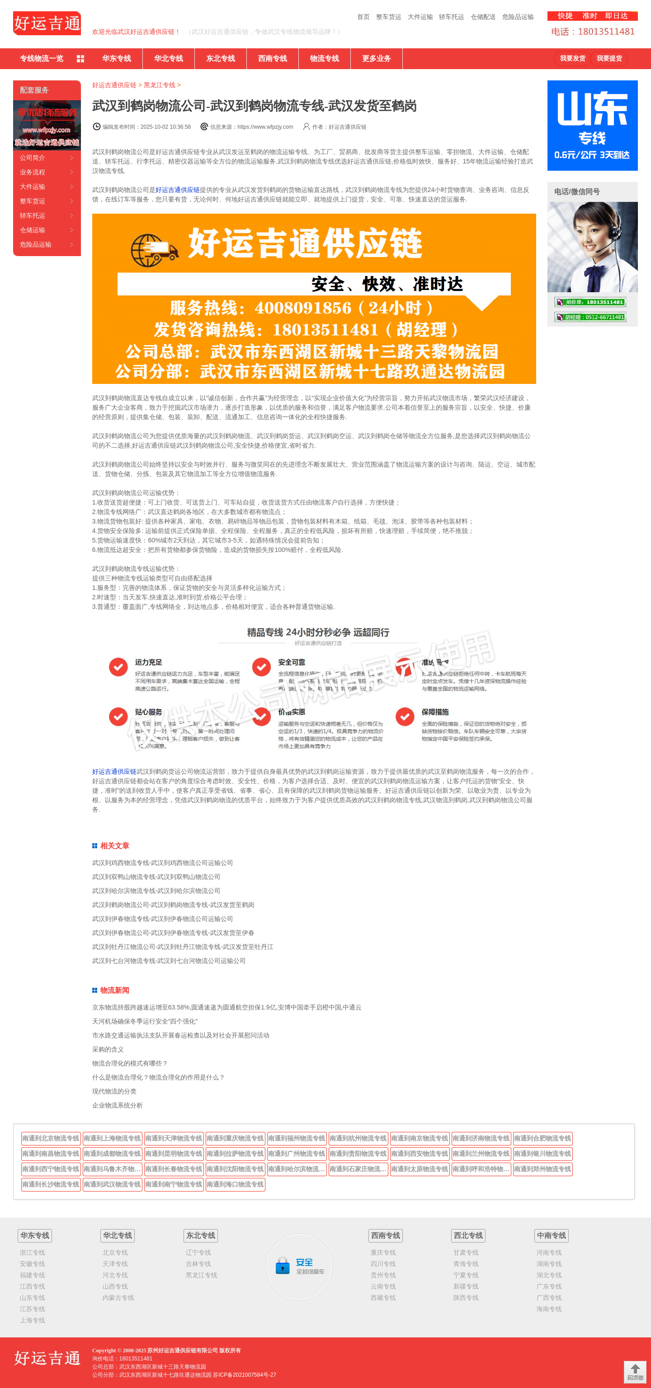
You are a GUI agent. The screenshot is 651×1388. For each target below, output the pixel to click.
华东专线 (116, 58)
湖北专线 (549, 1275)
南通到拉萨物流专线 (235, 1153)
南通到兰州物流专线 (481, 1153)
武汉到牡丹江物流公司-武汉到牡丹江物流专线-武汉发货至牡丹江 (183, 946)
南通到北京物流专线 (50, 1138)
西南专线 (272, 58)
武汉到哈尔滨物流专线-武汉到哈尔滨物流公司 (156, 890)
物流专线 (324, 58)
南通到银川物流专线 (542, 1153)
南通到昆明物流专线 (173, 1153)
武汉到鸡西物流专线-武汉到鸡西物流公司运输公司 (163, 862)
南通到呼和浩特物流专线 (482, 1169)
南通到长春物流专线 (173, 1169)
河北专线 (115, 1275)
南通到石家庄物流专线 (359, 1169)
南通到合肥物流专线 (542, 1138)
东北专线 (220, 58)
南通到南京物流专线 (419, 1138)
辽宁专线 (198, 1252)
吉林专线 (198, 1263)
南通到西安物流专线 (419, 1153)
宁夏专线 (466, 1275)
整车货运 (388, 16)
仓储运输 (32, 230)
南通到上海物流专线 (112, 1138)
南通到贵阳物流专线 (358, 1153)
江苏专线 (32, 1309)
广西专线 (549, 1297)
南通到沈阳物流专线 (235, 1169)
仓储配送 (483, 16)
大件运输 (420, 16)
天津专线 (115, 1263)
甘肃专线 (466, 1252)
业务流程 (32, 172)
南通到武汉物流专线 (112, 1184)
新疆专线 (466, 1286)
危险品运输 (518, 16)
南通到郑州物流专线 (542, 1169)
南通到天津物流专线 (173, 1138)
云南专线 (383, 1286)
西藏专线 (383, 1297)
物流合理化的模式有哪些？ (130, 1063)
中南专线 (551, 1235)
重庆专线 (383, 1252)
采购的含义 (108, 1049)
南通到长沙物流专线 (50, 1184)
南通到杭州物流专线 (358, 1138)
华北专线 (168, 58)
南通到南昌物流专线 (50, 1153)
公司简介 (32, 157)
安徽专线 (32, 1263)
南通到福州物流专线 (296, 1138)
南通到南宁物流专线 (173, 1184)
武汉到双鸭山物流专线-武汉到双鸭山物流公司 (156, 876)
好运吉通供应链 (114, 85)
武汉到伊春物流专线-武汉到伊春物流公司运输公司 (163, 918)
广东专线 (549, 1286)
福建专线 (32, 1275)
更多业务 (376, 58)
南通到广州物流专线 (296, 1153)
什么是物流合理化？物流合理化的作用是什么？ (158, 1077)
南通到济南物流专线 (481, 1138)
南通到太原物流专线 (419, 1169)
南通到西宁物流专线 (50, 1169)
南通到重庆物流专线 (235, 1138)
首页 (363, 16)
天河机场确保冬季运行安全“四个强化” (145, 1021)
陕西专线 (466, 1297)
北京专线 (115, 1252)
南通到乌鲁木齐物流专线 (113, 1169)
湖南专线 (549, 1263)
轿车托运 (451, 16)
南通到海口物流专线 (235, 1184)
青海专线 (466, 1263)
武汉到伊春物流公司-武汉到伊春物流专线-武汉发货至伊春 (173, 932)
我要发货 (572, 58)
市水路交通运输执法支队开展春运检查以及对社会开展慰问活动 (180, 1035)
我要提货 (609, 58)
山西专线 (115, 1286)
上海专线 (32, 1320)
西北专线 (468, 1235)
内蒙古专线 (118, 1297)
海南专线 (549, 1309)
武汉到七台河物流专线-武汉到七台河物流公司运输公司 (169, 960)
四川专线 (383, 1263)
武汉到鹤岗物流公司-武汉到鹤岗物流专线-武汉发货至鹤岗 (173, 904)
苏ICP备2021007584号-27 (244, 1375)
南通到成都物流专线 (112, 1153)
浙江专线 (32, 1252)
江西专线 (32, 1286)
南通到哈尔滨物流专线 (297, 1169)
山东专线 (32, 1297)
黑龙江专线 (159, 85)
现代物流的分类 (114, 1091)
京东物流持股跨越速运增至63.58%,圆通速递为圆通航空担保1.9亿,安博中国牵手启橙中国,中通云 (227, 1007)
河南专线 (549, 1252)
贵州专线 (383, 1275)
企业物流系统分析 (117, 1105)
